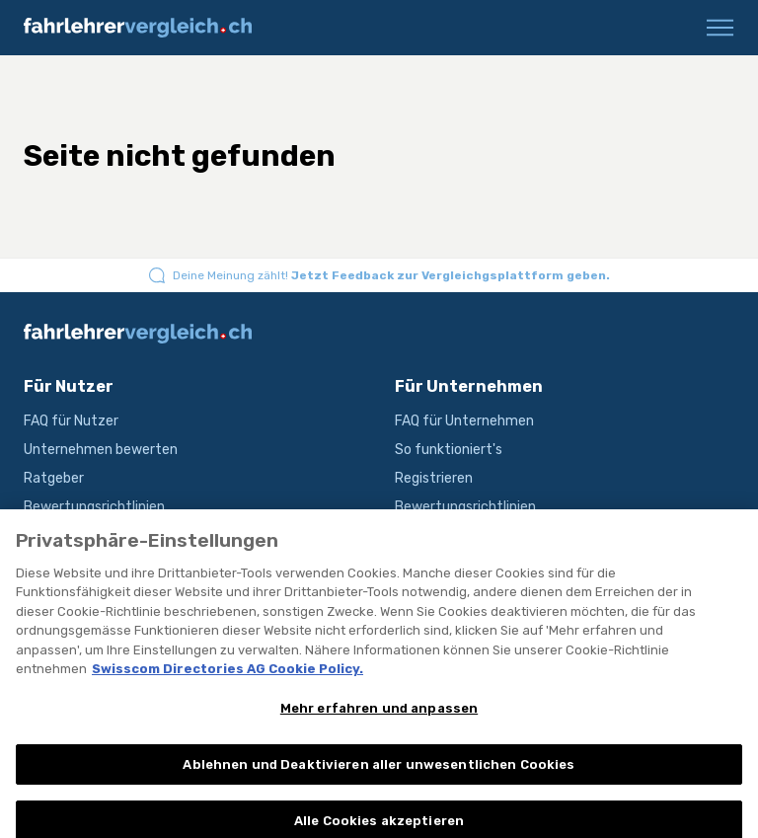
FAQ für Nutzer (71, 421)
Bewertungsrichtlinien (94, 506)
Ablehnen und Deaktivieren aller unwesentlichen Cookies (378, 772)
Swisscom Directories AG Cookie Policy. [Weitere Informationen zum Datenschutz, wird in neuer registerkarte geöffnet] (227, 676)
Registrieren (434, 478)
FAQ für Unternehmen (464, 421)
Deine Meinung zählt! (391, 275)
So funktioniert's (448, 449)
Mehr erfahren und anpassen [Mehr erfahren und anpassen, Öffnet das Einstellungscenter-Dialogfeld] (379, 716)
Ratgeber (54, 478)
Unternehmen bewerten (101, 449)
